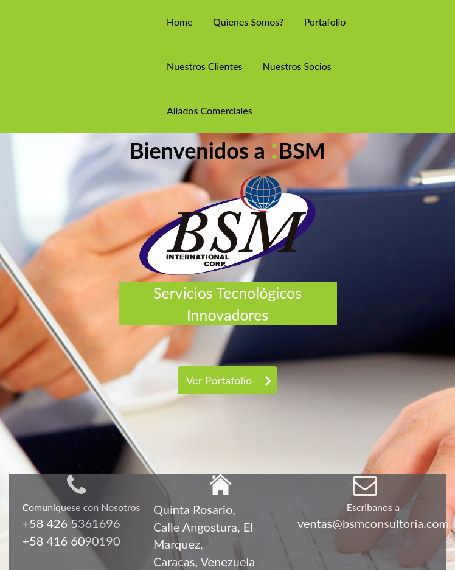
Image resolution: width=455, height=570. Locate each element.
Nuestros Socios (297, 66)
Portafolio (325, 21)
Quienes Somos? (248, 21)
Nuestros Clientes (204, 66)
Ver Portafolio (219, 380)
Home (180, 21)
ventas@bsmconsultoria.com (373, 523)
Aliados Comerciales (209, 110)
